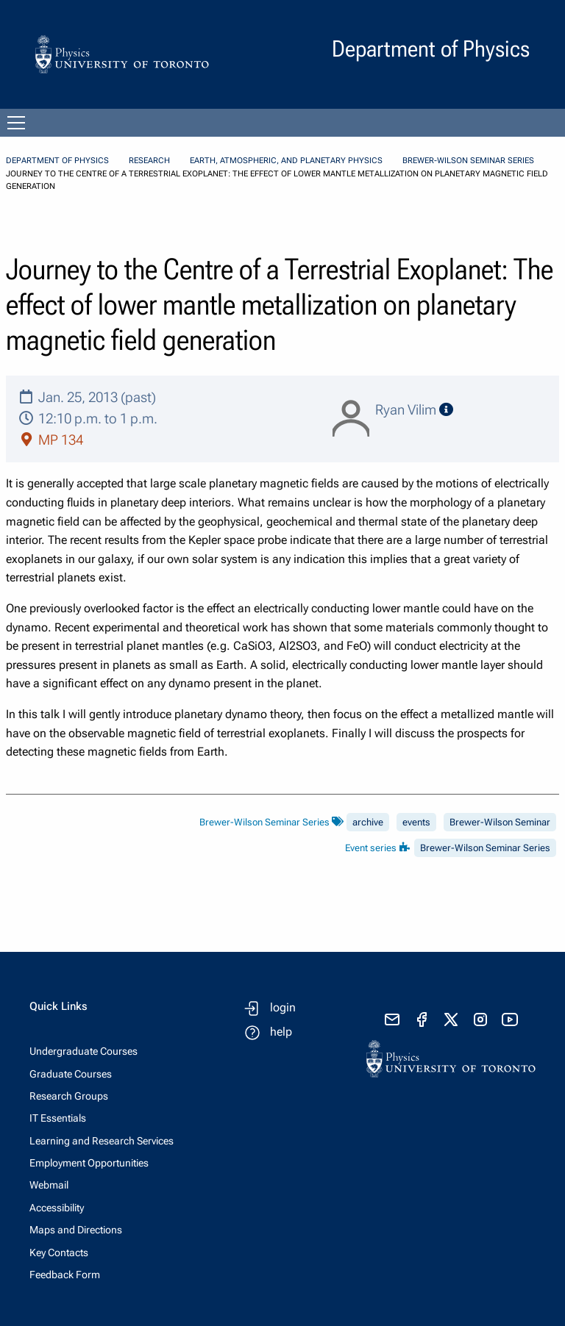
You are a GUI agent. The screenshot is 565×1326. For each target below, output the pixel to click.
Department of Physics (57, 160)
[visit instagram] (480, 1019)
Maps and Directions (75, 1230)
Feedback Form (64, 1274)
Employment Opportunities (89, 1163)
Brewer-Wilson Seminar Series (468, 160)
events (416, 822)
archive (367, 822)
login (283, 1007)
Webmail (48, 1185)
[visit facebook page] (421, 1019)
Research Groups (68, 1096)
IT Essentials (57, 1118)
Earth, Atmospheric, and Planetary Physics (286, 160)
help (281, 1032)
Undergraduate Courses (83, 1051)
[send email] (392, 1019)
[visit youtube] (510, 1019)
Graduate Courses (70, 1074)
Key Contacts (58, 1252)
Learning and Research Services (101, 1141)
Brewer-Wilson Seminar (499, 822)
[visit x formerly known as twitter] (451, 1019)
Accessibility (56, 1208)
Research (149, 160)
